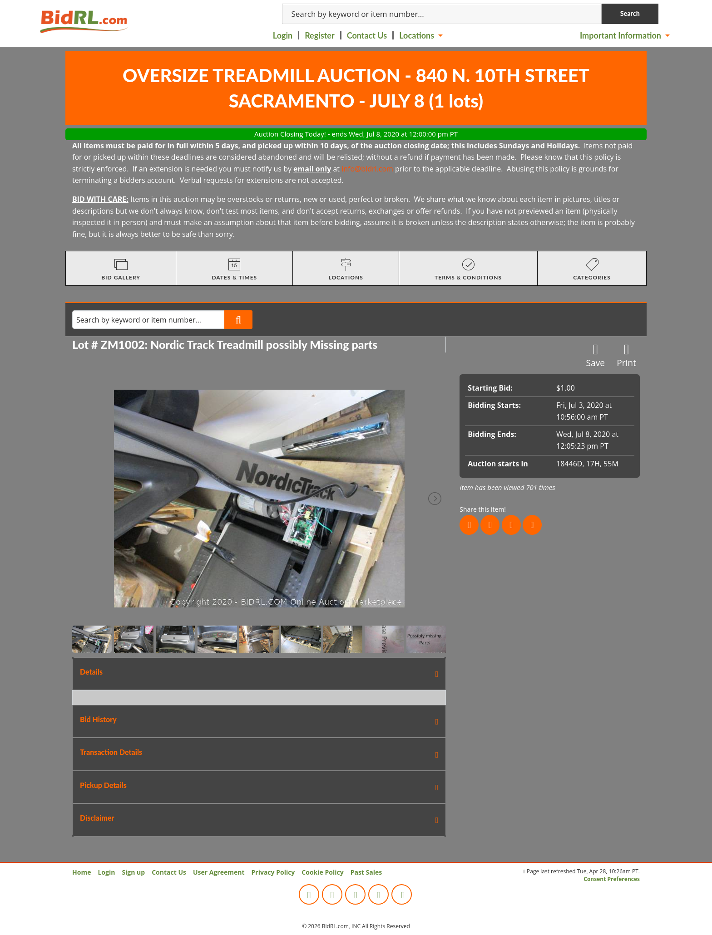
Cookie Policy (322, 872)
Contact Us (367, 35)
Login (282, 35)
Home (81, 872)
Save (595, 355)
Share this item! (483, 509)
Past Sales (366, 872)
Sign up (133, 872)
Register (320, 35)
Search (630, 13)
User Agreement (219, 872)
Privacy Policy (273, 872)
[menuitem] (283, 35)
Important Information (620, 35)
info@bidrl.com (367, 169)
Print (626, 355)
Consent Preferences (611, 879)
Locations (416, 35)
